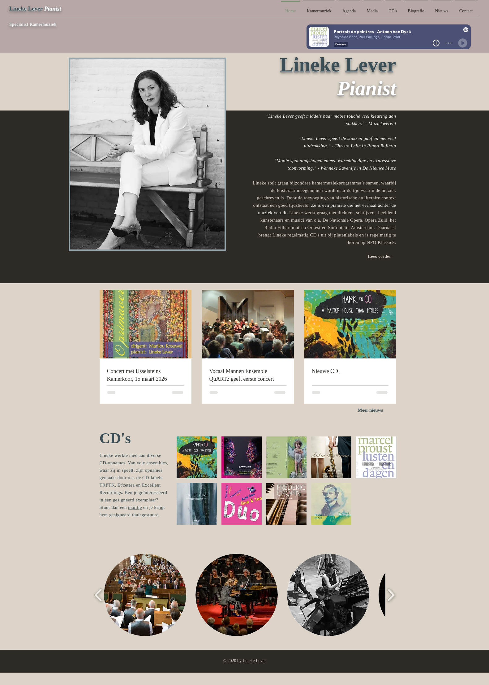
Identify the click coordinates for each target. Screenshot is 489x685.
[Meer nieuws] (373, 410)
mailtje (135, 507)
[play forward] (391, 595)
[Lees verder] (382, 256)
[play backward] (98, 595)
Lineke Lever (26, 8)
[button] (197, 457)
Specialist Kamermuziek (33, 24)
